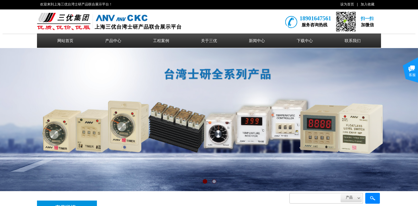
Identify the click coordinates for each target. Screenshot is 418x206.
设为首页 (347, 4)
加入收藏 (367, 4)
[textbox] (315, 198)
